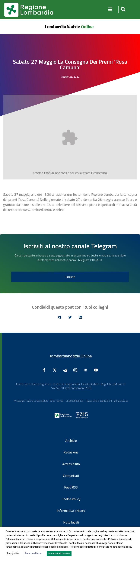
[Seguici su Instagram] (76, 370)
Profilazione (52, 172)
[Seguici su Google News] (86, 370)
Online (87, 27)
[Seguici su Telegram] (66, 370)
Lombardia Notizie (62, 27)
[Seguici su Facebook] (45, 370)
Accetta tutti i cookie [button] (59, 553)
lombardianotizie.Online (71, 356)
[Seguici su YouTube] (97, 370)
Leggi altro (13, 553)
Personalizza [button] (33, 553)
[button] (122, 9)
